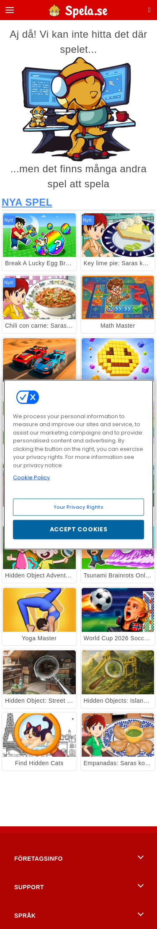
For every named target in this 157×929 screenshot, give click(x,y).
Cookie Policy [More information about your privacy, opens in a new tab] (31, 477)
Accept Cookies (79, 529)
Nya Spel (27, 202)
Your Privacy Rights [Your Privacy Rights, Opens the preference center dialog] (79, 506)
